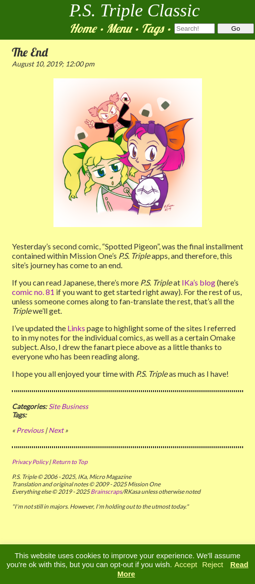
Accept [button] (185, 564)
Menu (118, 28)
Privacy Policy (30, 462)
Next (56, 430)
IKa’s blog (198, 282)
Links (76, 328)
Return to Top (70, 462)
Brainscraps (106, 491)
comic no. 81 (33, 291)
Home (82, 28)
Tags (152, 28)
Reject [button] (212, 564)
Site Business (68, 406)
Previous (30, 430)
